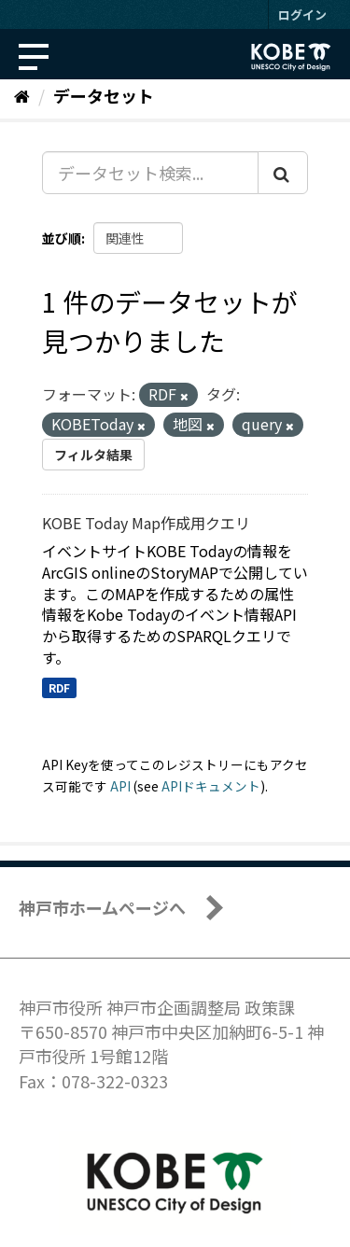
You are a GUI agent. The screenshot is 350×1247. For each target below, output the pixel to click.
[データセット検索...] (150, 172)
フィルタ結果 (93, 454)
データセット (103, 95)
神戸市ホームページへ (102, 907)
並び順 (61, 238)
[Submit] (283, 172)
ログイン (302, 14)
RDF (59, 687)
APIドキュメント (210, 786)
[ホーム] (22, 95)
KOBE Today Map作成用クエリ (146, 522)
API (120, 786)
